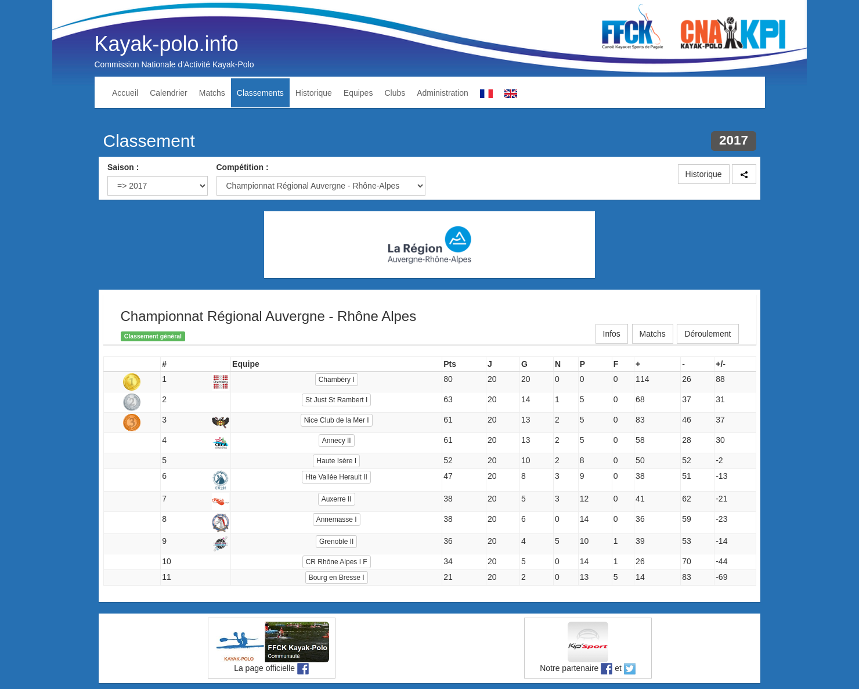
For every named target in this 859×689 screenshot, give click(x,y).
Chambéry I (337, 380)
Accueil (125, 93)
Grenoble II (336, 542)
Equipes (358, 93)
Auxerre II (337, 499)
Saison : (123, 167)
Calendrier (168, 93)
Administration (442, 93)
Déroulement (707, 333)
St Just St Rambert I (336, 400)
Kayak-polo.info (167, 44)
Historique (313, 93)
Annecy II (336, 441)
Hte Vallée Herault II (336, 477)
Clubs (394, 93)
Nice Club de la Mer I (336, 420)
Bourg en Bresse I (336, 577)
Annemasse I (336, 519)
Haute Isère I (336, 461)
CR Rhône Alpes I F (336, 562)
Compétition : (242, 167)
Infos (611, 333)
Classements (260, 93)
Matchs (212, 93)
